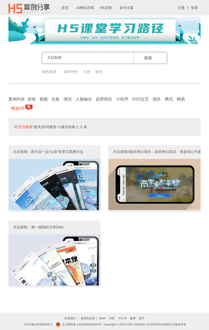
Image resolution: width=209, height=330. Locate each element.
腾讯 (169, 99)
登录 (194, 8)
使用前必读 (88, 318)
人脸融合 (84, 99)
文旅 (86, 72)
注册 (181, 8)
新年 (98, 72)
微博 (132, 318)
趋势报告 (104, 99)
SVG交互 (140, 99)
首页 (65, 8)
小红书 (122, 318)
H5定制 (106, 8)
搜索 (148, 58)
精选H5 (18, 108)
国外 (157, 99)
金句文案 (126, 8)
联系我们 (70, 318)
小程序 (122, 99)
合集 (55, 99)
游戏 (31, 99)
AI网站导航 (85, 8)
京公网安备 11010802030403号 (79, 324)
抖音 (112, 318)
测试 (68, 99)
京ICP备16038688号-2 (38, 324)
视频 (43, 99)
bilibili (102, 318)
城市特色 (71, 72)
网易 (181, 99)
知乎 (141, 318)
